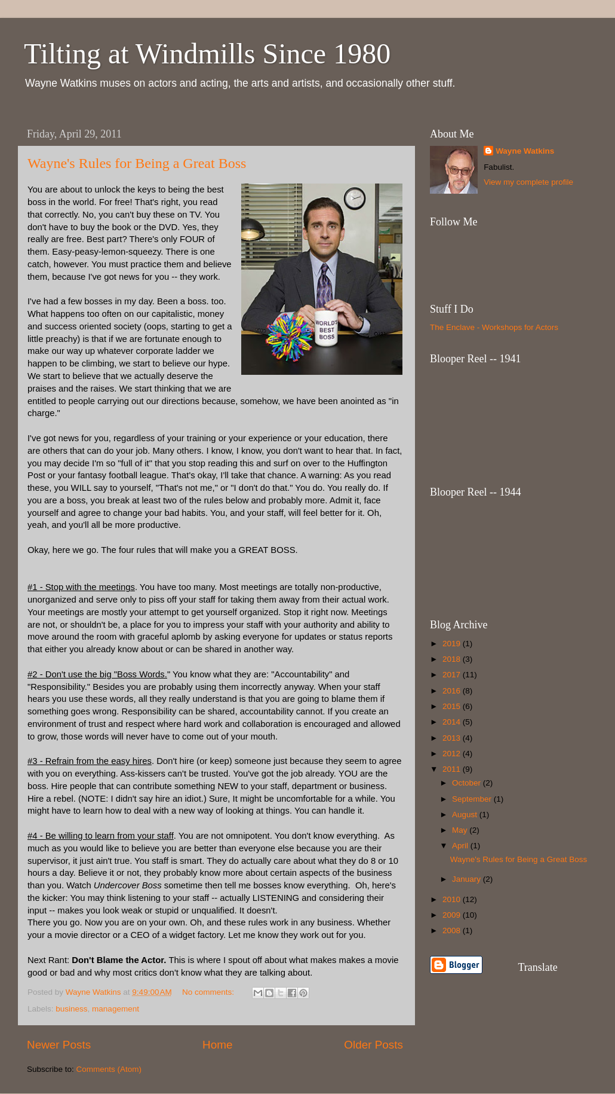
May (460, 830)
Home (217, 1044)
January (467, 879)
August (465, 814)
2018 (452, 659)
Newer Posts (59, 1044)
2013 (452, 738)
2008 (452, 930)
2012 (452, 753)
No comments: (209, 992)
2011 (452, 769)
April (461, 845)
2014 (452, 721)
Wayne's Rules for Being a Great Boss (136, 163)
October (467, 782)
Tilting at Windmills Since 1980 (207, 53)
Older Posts (373, 1044)
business (71, 1008)
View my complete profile (528, 182)
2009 (452, 914)
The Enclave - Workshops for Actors (494, 327)
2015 (452, 706)
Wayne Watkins (525, 150)
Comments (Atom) (109, 1069)
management (115, 1008)
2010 (452, 899)
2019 (452, 643)
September (473, 798)
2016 (452, 690)
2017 (452, 674)
